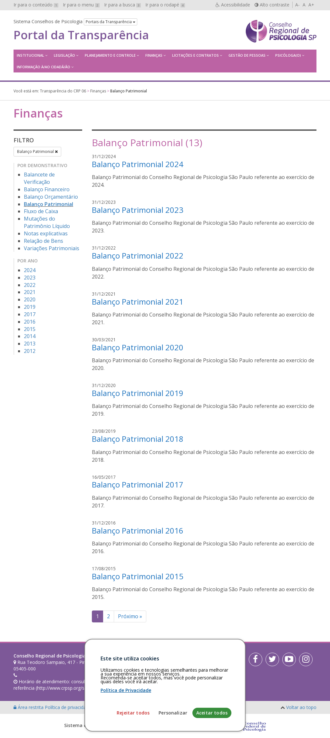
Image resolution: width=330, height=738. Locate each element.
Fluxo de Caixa (41, 211)
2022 (29, 285)
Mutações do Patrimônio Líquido (47, 222)
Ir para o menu (81, 5)
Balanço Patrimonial (37, 151)
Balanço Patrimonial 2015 (137, 576)
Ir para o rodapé (165, 5)
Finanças (153, 55)
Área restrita (29, 707)
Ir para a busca (122, 5)
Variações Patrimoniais (51, 248)
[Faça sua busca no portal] (185, 658)
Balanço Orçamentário (51, 196)
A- (297, 5)
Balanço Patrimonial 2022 (137, 255)
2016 (29, 321)
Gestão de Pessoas (247, 55)
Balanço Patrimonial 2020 (137, 347)
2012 (29, 351)
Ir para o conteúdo (36, 5)
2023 (29, 277)
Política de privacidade (68, 707)
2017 (29, 314)
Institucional (30, 55)
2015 (29, 329)
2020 (29, 299)
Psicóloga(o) (288, 55)
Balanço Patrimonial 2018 (137, 438)
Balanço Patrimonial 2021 (137, 301)
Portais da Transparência (110, 21)
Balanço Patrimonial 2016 (137, 530)
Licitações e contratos (195, 55)
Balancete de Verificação (39, 178)
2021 (29, 292)
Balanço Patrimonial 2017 (137, 484)
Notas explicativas (46, 233)
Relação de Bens (43, 240)
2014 (29, 336)
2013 (29, 343)
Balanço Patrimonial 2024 (137, 164)
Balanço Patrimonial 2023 (137, 209)
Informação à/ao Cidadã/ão (43, 66)
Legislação (64, 55)
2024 (29, 270)
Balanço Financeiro (47, 189)
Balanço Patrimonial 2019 (137, 393)
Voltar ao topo (301, 707)
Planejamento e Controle (110, 55)
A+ (311, 5)
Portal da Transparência (81, 35)
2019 (29, 306)
